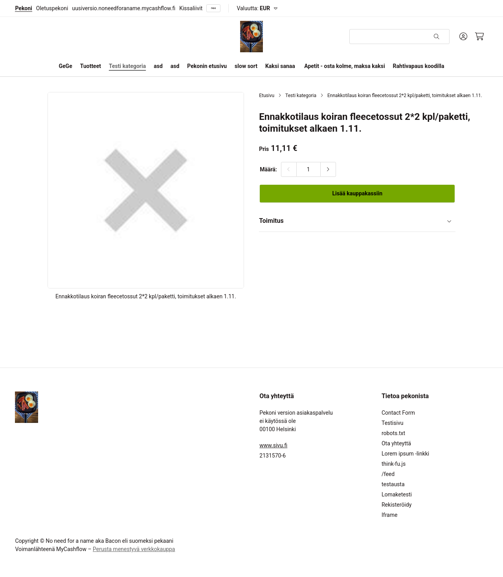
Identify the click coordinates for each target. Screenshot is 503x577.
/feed (388, 474)
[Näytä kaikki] (213, 8)
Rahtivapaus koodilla (418, 66)
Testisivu (392, 423)
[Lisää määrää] (328, 169)
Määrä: (268, 169)
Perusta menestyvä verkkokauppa (134, 549)
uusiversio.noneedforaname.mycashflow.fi (123, 8)
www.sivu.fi (273, 445)
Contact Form (398, 413)
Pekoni (23, 8)
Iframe (389, 515)
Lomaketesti (397, 494)
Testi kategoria (300, 95)
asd (158, 66)
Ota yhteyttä (396, 443)
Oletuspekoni (52, 8)
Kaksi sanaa (280, 66)
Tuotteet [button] (90, 66)
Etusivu (266, 95)
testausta (393, 484)
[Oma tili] (463, 36)
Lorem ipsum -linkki (405, 453)
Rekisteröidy (396, 505)
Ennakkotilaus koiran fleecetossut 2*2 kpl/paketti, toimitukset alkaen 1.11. (404, 95)
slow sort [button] (246, 66)
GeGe (65, 66)
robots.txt (393, 433)
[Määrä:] (308, 169)
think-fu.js (394, 464)
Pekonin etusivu (207, 66)
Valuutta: (253, 8)
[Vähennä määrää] (289, 169)
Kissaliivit (190, 8)
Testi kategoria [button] (127, 66)
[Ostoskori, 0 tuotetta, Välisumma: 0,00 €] (479, 36)
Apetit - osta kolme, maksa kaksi (344, 66)
